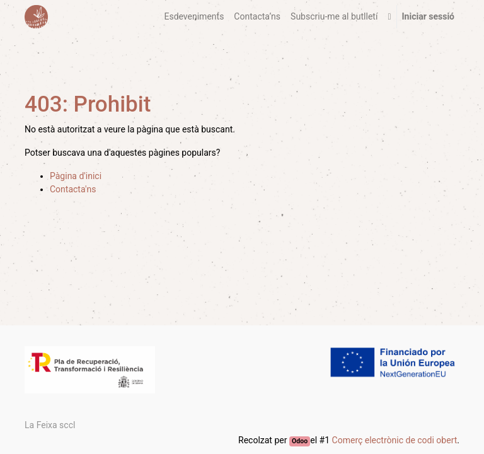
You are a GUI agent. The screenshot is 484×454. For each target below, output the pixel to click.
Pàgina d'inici (75, 176)
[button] (389, 16)
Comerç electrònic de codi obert (395, 440)
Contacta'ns (73, 189)
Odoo (300, 441)
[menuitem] (194, 16)
